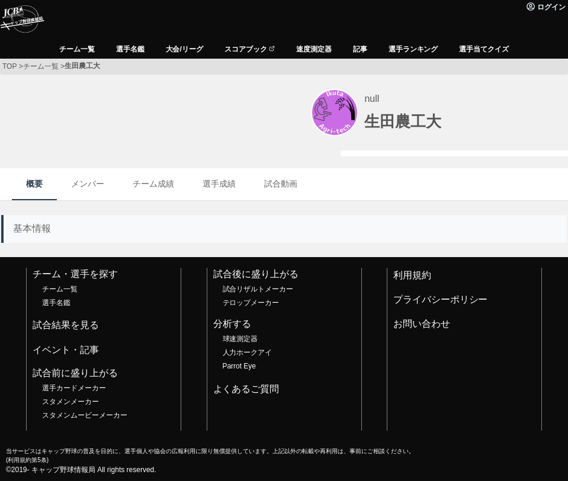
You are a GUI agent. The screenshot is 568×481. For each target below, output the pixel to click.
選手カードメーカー (74, 388)
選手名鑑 (56, 303)
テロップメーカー (251, 303)
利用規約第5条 (27, 460)
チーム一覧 (60, 289)
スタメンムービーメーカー (84, 415)
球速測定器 (240, 339)
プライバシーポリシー (440, 299)
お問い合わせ (421, 324)
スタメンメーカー (70, 401)
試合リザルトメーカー (258, 289)
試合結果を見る (66, 325)
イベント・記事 (66, 350)
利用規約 (412, 275)
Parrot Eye (239, 366)
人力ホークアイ (247, 352)
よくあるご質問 (246, 389)
